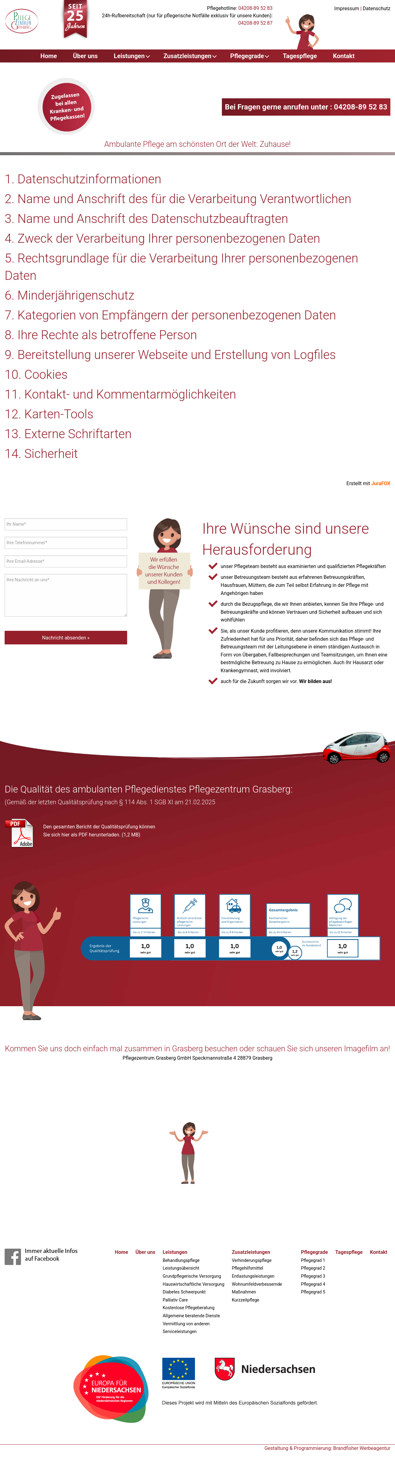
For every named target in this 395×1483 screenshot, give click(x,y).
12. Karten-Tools (49, 414)
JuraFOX (380, 483)
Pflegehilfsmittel (247, 1268)
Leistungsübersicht (181, 1268)
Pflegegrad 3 (313, 1276)
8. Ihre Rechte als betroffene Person (101, 335)
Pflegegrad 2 (313, 1268)
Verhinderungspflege (252, 1260)
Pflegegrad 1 (313, 1260)
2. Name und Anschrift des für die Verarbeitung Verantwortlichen (178, 199)
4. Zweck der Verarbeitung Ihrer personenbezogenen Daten (162, 238)
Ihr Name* (16, 524)
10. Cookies (36, 374)
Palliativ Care (175, 1299)
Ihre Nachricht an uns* (27, 579)
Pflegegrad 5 (313, 1291)
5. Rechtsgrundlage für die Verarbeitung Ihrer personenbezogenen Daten (181, 267)
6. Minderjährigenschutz (69, 295)
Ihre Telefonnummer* (26, 542)
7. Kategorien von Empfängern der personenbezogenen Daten (170, 315)
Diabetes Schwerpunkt (184, 1291)
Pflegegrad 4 (313, 1284)
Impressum (346, 8)
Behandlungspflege (181, 1260)
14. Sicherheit (41, 454)
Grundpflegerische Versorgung (192, 1276)
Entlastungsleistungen (253, 1276)
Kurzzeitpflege (245, 1299)
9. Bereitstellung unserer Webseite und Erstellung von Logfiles (170, 355)
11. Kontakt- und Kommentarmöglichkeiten (120, 394)
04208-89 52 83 (255, 8)
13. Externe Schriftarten (68, 434)
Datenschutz (376, 8)
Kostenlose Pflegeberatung (188, 1307)
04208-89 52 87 (255, 23)
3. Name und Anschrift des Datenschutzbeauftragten (146, 219)
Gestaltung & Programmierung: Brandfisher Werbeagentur (327, 1448)
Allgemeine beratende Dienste (191, 1315)
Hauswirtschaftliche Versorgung (193, 1284)
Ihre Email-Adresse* (25, 561)
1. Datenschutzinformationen (83, 179)
